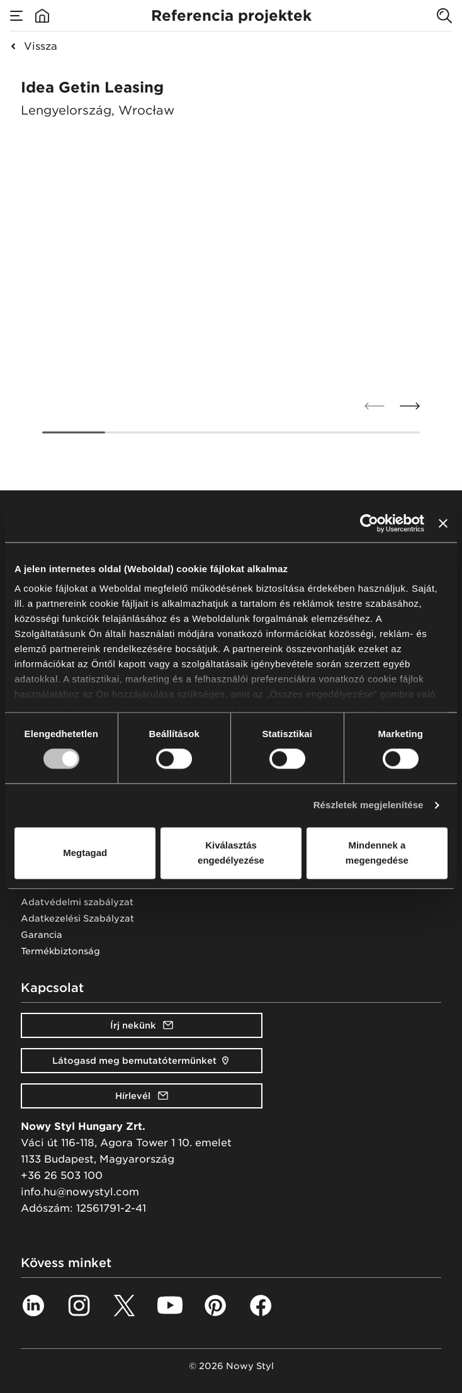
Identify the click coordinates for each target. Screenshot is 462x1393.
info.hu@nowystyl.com (80, 1192)
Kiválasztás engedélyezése (231, 853)
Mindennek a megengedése (377, 853)
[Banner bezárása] (443, 523)
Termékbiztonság (60, 951)
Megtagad (85, 852)
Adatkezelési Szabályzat (77, 918)
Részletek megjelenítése (368, 805)
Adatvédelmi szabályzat (77, 902)
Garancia (41, 935)
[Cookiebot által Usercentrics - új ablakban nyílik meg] (369, 523)
